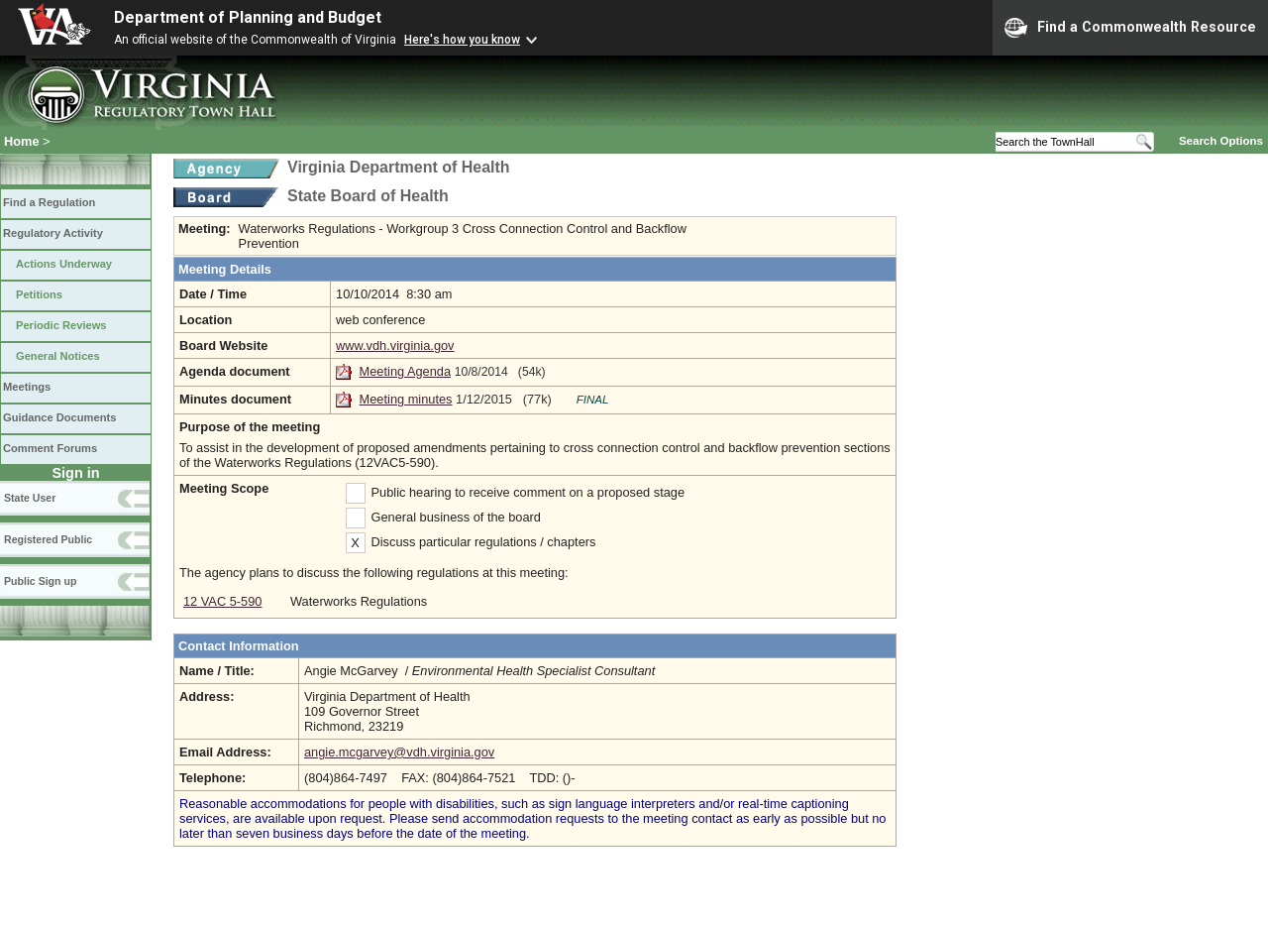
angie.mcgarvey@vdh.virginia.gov (399, 752)
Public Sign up (40, 581)
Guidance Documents (59, 417)
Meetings (27, 387)
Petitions (39, 294)
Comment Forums (50, 448)
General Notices (58, 356)
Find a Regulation (49, 202)
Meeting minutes (406, 399)
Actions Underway (64, 264)
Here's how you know (462, 40)
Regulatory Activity (53, 233)
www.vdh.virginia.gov (395, 345)
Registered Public (48, 539)
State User (29, 498)
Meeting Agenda (406, 371)
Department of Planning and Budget (247, 17)
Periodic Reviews (61, 325)
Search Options (1221, 141)
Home (22, 141)
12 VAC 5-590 (222, 601)
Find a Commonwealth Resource (1130, 28)
